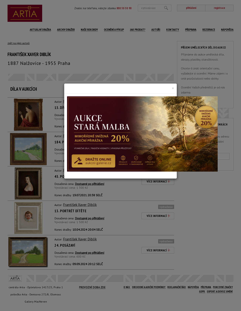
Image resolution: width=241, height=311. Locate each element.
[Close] (173, 88)
